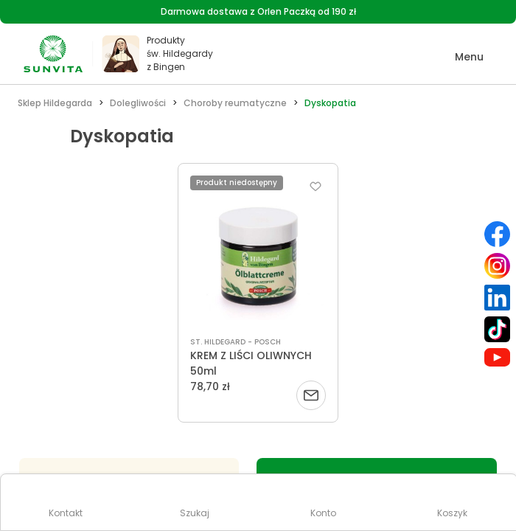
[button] (459, 57)
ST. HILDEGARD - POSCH (235, 341)
